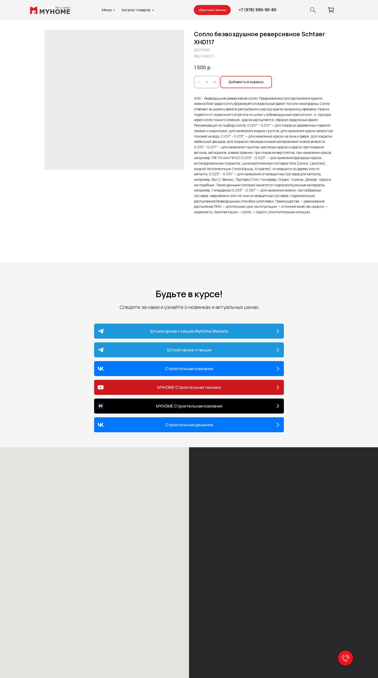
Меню (107, 9)
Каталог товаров (136, 9)
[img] (313, 10)
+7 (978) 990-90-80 (257, 9)
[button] (212, 10)
